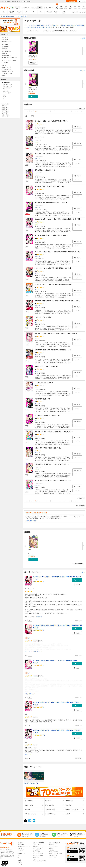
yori (29, 638)
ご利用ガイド (83, 12)
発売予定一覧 (5, 37)
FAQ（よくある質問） (38, 853)
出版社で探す (5, 114)
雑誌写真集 (64, 12)
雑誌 (4, 95)
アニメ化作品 (5, 44)
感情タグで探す (5, 116)
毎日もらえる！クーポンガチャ (9, 57)
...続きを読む (38, 616)
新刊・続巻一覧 (5, 39)
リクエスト (36, 859)
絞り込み (17, 8)
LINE (19, 855)
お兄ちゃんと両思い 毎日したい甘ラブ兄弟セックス (44, 25)
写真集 (4, 97)
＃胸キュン (39, 652)
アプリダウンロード (38, 848)
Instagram (20, 859)
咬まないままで (39, 137)
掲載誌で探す (5, 112)
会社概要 (51, 844)
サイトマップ (52, 857)
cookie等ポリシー (53, 855)
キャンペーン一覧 (6, 67)
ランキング (20, 850)
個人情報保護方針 (53, 851)
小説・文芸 (49, 12)
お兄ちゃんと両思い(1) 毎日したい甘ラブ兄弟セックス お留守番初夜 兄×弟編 (55, 660)
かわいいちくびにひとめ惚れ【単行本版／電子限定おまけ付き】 (53, 268)
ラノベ (41, 12)
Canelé (30, 549)
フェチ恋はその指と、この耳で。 (44, 382)
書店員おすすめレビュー (8, 71)
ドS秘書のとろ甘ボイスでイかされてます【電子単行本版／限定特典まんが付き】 (58, 301)
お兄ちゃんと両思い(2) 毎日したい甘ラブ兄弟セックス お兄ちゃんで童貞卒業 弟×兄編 (57, 625)
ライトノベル (6, 89)
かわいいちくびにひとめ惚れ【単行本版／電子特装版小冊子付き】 (54, 284)
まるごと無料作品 (6, 51)
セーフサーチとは (31, 520)
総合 (4, 12)
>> (82, 111)
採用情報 (51, 848)
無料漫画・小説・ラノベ (24, 846)
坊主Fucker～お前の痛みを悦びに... (32, 57)
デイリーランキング (7, 41)
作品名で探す (5, 108)
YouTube (20, 862)
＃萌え (34, 652)
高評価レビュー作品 (7, 73)
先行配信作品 (5, 62)
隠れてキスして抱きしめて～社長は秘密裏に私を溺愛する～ (52, 121)
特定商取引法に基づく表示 (55, 853)
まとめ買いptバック (6, 55)
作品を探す (36, 846)
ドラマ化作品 (5, 46)
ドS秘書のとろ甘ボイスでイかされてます (46, 366)
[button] (33, 62)
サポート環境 (36, 851)
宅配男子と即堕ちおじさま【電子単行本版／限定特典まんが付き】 (54, 350)
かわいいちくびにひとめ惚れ (43, 317)
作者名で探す (5, 110)
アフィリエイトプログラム (39, 861)
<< (27, 111)
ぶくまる (4, 75)
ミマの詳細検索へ (80, 505)
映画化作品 (4, 48)
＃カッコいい (28, 652)
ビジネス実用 (56, 12)
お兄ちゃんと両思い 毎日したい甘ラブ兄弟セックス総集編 (51, 153)
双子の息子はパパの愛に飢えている (45, 170)
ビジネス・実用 (7, 93)
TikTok (19, 861)
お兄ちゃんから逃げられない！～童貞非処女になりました (51, 235)
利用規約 (51, 850)
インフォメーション (38, 855)
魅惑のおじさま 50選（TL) (31, 783)
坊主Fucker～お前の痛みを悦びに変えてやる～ (48, 415)
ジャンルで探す (5, 104)
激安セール (4, 53)
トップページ (21, 844)
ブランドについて (53, 846)
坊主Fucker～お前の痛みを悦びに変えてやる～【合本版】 (51, 202)
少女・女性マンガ (19, 12)
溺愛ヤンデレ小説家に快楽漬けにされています (48, 448)
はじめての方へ (75, 12)
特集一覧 (4, 65)
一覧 (82, 38)
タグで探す (4, 106)
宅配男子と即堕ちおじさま (42, 399)
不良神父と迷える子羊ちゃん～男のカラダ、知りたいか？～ (52, 464)
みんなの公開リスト (7, 69)
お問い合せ (36, 857)
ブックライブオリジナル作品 (9, 60)
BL (26, 12)
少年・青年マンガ (11, 12)
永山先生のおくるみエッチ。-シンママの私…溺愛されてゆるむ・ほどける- (56, 333)
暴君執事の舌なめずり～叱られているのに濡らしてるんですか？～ (54, 431)
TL (33, 12)
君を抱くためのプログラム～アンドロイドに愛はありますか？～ (53, 480)
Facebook (20, 864)
